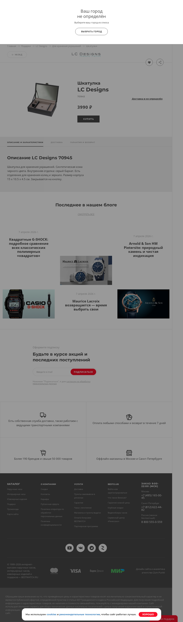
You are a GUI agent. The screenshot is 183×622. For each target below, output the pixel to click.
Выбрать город (91, 31)
